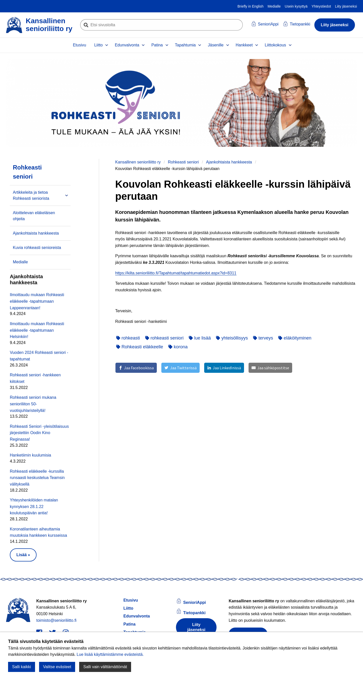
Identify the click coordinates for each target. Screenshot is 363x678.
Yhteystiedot (321, 6)
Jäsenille (215, 45)
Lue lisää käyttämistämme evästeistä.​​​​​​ (110, 654)
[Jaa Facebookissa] (136, 368)
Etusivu (79, 45)
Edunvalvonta (127, 45)
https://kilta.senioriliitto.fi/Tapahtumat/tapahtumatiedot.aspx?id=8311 (175, 273)
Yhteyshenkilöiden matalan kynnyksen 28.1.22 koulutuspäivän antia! (34, 506)
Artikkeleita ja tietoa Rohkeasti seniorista (31, 195)
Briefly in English (250, 6)
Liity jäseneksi (346, 6)
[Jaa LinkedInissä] (224, 368)
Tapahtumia (185, 45)
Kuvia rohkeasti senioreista (37, 247)
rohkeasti (128, 338)
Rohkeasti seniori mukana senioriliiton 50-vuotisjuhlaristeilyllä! (33, 403)
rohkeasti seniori (164, 338)
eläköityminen (294, 338)
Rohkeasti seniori (183, 162)
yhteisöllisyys (232, 338)
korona (178, 346)
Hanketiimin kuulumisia (30, 455)
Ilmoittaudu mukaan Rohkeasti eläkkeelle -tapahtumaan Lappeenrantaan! (37, 301)
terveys (263, 338)
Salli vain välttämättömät (105, 667)
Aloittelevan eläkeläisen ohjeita (34, 216)
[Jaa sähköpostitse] (270, 368)
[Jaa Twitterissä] (180, 368)
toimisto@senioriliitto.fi (56, 620)
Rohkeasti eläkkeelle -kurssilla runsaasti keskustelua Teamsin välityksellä (37, 477)
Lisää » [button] (23, 555)
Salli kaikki (21, 667)
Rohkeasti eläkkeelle (139, 346)
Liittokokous (275, 45)
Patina (157, 45)
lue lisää (200, 338)
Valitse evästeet (57, 667)
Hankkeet (244, 45)
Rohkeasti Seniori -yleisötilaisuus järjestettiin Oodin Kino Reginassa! (39, 432)
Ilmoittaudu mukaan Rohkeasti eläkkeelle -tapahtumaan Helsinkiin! (37, 330)
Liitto (98, 45)
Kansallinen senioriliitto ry (138, 162)
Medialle (274, 6)
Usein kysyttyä (296, 6)
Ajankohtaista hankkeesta (229, 162)
